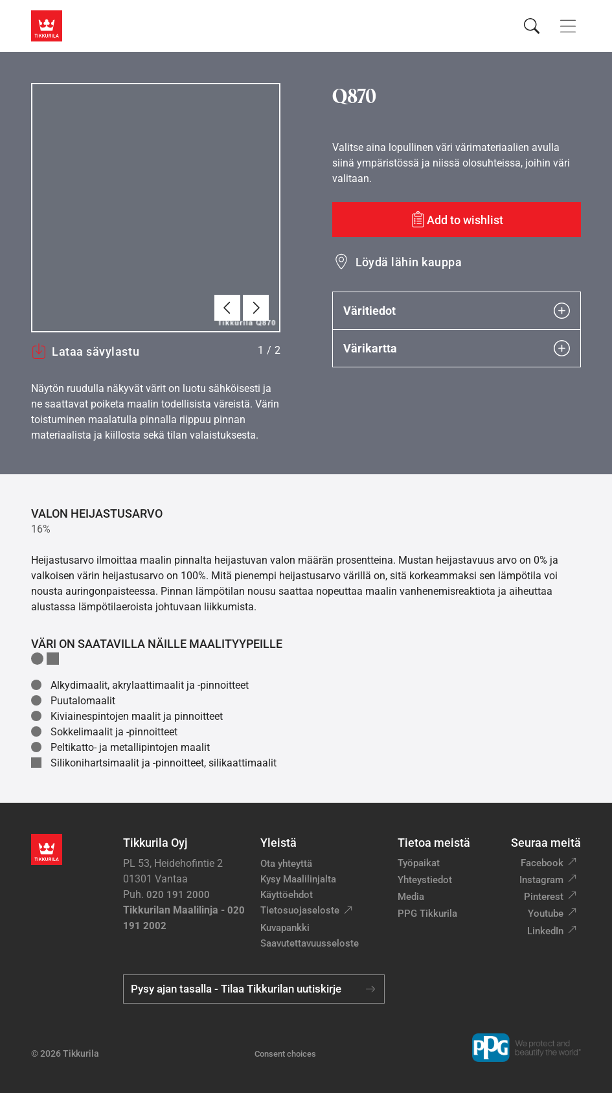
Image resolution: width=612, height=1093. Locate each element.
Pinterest (543, 897)
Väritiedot (457, 311)
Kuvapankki (285, 928)
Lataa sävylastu (85, 351)
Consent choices (285, 1054)
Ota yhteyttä (286, 863)
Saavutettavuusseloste (309, 943)
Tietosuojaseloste (299, 910)
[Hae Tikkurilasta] (531, 26)
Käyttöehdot (286, 895)
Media (411, 897)
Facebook (542, 863)
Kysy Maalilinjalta (298, 879)
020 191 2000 (178, 895)
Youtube (545, 913)
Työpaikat (419, 863)
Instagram (541, 880)
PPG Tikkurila (427, 913)
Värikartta (457, 348)
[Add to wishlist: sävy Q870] (457, 219)
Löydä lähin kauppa (409, 262)
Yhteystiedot (425, 880)
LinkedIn (545, 931)
